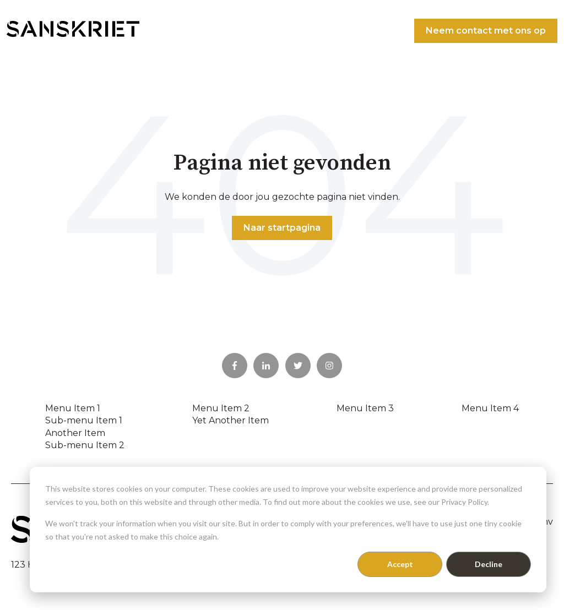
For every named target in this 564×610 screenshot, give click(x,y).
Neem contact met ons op (486, 30)
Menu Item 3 (365, 408)
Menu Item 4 (490, 408)
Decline (488, 564)
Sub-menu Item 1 (83, 420)
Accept (400, 564)
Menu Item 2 (221, 408)
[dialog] (288, 529)
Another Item (75, 433)
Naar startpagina (282, 227)
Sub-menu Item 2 (84, 445)
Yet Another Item (230, 420)
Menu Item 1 (72, 408)
